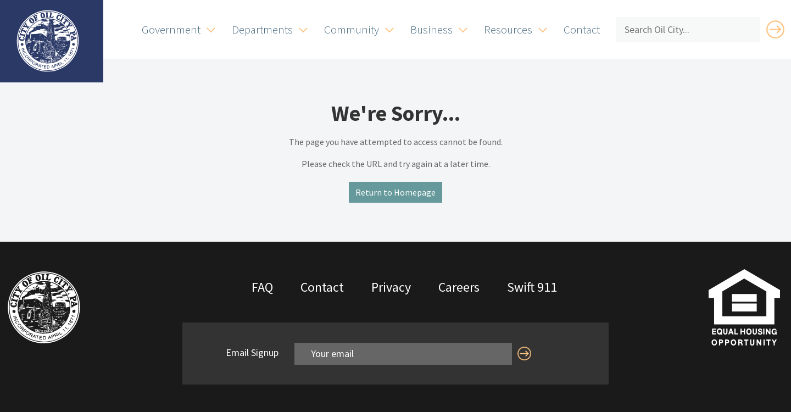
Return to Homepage (395, 192)
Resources (508, 29)
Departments (262, 29)
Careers (459, 287)
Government (171, 29)
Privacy (391, 287)
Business (431, 29)
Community (351, 29)
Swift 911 (532, 287)
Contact (582, 29)
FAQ (262, 287)
